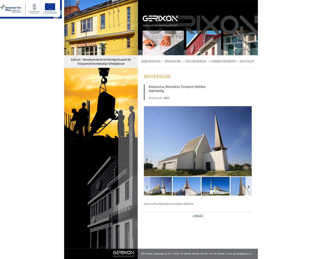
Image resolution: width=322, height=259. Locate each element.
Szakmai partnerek (223, 61)
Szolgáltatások (195, 61)
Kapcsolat (247, 61)
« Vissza (198, 215)
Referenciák (173, 61)
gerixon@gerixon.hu (242, 253)
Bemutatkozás (151, 61)
